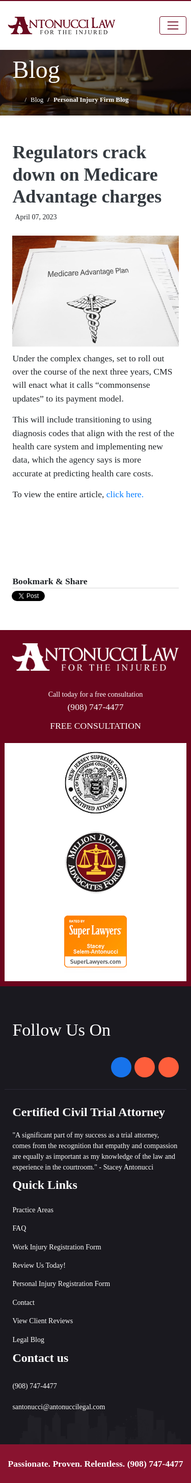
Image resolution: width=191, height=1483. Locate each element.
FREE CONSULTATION (95, 726)
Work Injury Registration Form (56, 1247)
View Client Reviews (42, 1321)
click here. (125, 494)
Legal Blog (28, 1340)
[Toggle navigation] (172, 25)
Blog (37, 99)
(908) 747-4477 (155, 1464)
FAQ (19, 1228)
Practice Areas (32, 1210)
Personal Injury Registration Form (61, 1284)
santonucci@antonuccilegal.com (58, 1407)
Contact (23, 1302)
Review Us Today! (39, 1265)
